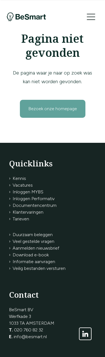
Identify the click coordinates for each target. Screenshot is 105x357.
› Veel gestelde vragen (31, 241)
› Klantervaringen (26, 212)
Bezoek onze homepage (52, 108)
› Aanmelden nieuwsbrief (34, 248)
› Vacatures (21, 185)
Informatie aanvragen (34, 261)
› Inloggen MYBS (26, 192)
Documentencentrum (35, 205)
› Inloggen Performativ (32, 198)
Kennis (19, 178)
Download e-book (31, 254)
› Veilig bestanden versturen (37, 268)
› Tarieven (19, 219)
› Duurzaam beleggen (31, 234)
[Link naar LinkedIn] (85, 333)
